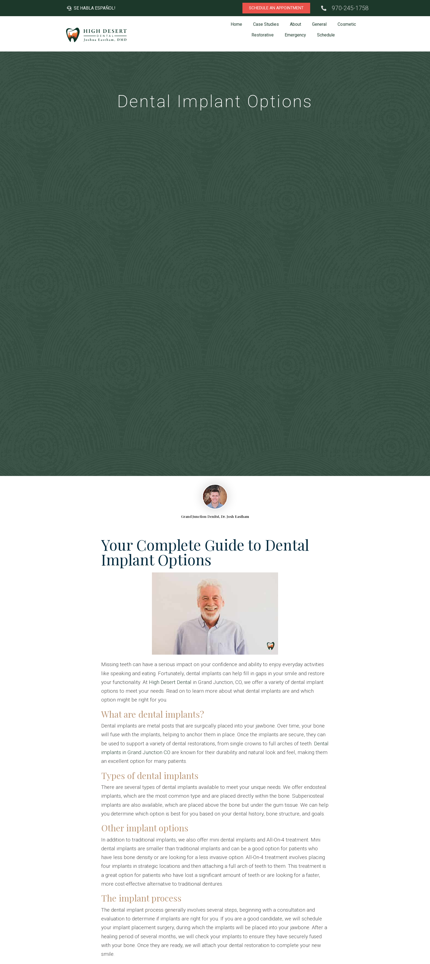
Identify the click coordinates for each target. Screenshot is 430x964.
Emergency (295, 35)
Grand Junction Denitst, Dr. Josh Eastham (215, 516)
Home (236, 24)
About (295, 24)
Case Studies (266, 24)
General (319, 24)
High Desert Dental (170, 682)
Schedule (326, 35)
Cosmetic (347, 24)
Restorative (262, 35)
